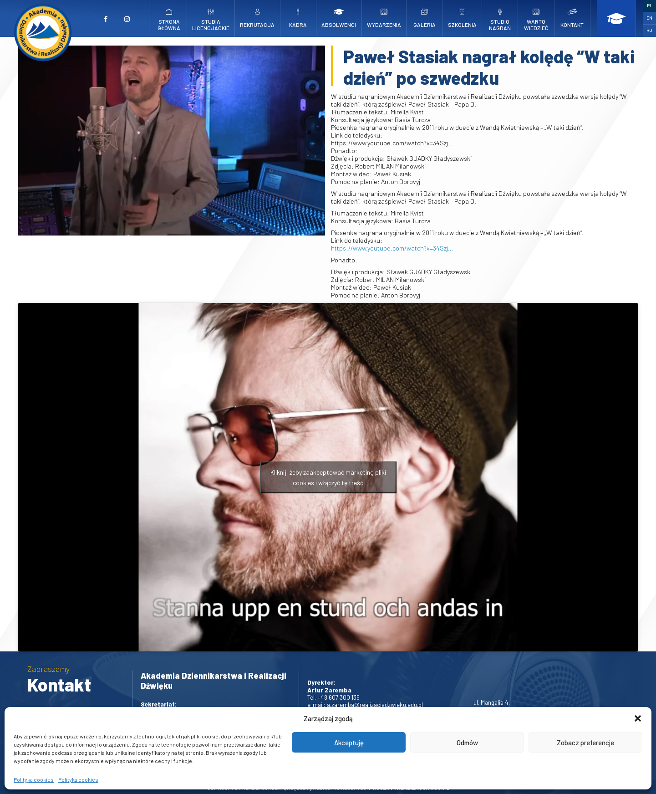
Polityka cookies (34, 779)
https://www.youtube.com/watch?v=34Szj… (392, 248)
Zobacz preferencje (585, 742)
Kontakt (572, 18)
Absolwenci (338, 18)
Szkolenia (462, 18)
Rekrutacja (257, 18)
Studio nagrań (500, 20)
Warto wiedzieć (536, 20)
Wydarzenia (384, 18)
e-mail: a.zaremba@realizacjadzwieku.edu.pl (365, 704)
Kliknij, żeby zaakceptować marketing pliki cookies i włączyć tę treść (328, 477)
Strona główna (169, 20)
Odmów (467, 742)
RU (649, 30)
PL (649, 5)
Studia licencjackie (210, 20)
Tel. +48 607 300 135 (333, 697)
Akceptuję (349, 742)
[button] (637, 718)
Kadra (298, 18)
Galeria (424, 18)
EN (649, 17)
